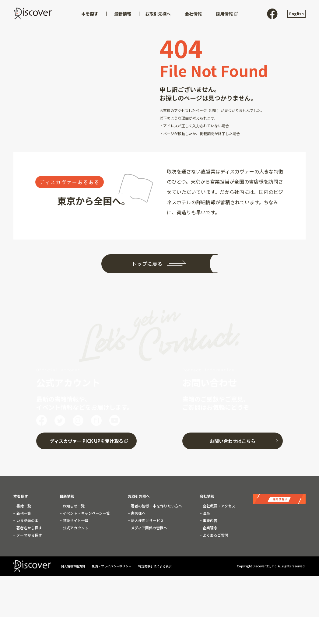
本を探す (20, 494)
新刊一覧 (23, 512)
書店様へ (137, 512)
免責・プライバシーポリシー (112, 565)
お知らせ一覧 (73, 504)
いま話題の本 (27, 519)
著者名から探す (29, 526)
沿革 (206, 512)
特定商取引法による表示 (155, 565)
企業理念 (209, 526)
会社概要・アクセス (218, 504)
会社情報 (207, 494)
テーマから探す (29, 533)
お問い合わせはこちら (232, 439)
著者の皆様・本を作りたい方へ (156, 504)
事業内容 (209, 519)
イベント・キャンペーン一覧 (86, 512)
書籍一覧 (23, 504)
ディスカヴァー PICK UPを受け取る (86, 439)
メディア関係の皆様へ (148, 526)
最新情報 (67, 494)
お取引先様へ (139, 494)
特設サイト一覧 (75, 519)
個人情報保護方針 (73, 565)
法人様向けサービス (147, 519)
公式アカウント (75, 526)
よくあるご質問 (215, 533)
